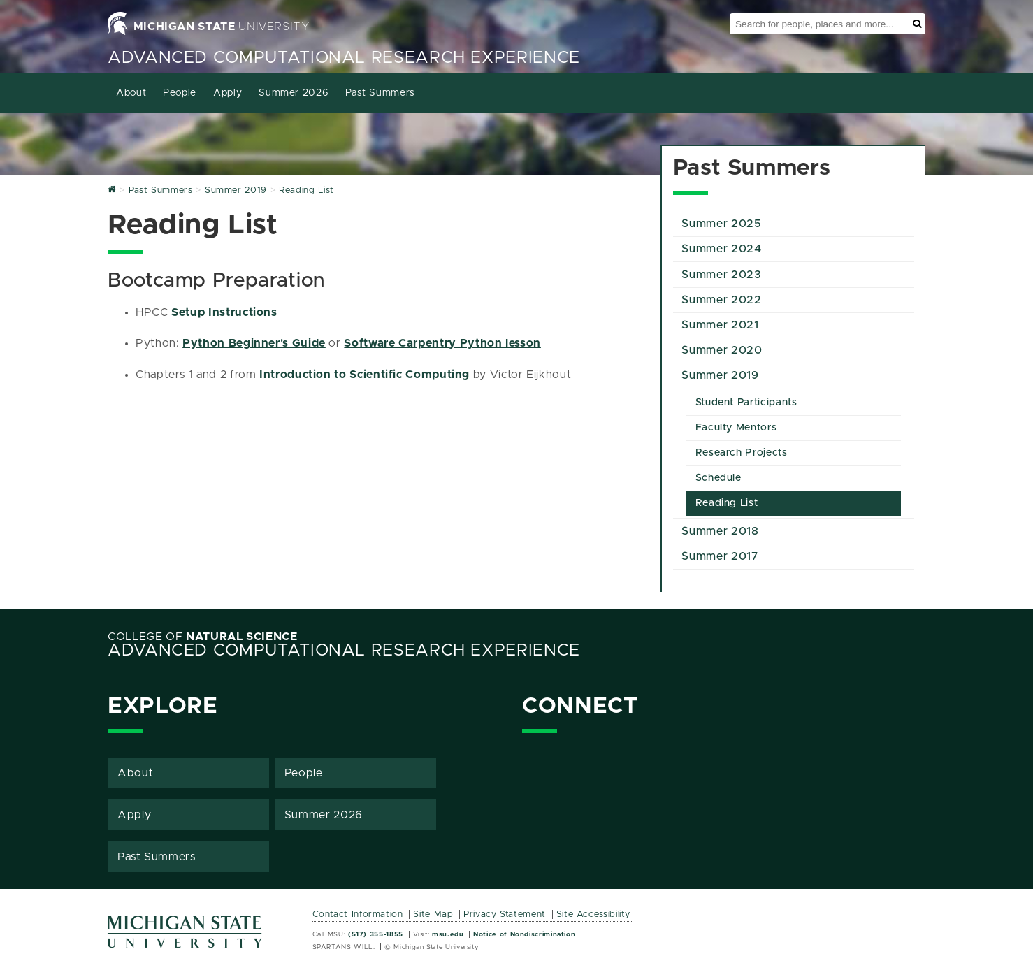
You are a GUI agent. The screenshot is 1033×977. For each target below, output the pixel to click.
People (179, 93)
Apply (227, 93)
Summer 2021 (719, 325)
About (131, 93)
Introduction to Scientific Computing (364, 374)
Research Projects (741, 453)
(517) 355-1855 (375, 934)
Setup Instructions (224, 312)
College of (203, 636)
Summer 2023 (721, 274)
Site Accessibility (593, 914)
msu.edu (447, 934)
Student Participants (746, 402)
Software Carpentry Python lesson (442, 343)
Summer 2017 (719, 556)
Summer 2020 (721, 350)
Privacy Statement (504, 914)
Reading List (726, 503)
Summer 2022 (721, 299)
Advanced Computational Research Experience (344, 58)
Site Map (433, 914)
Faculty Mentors (736, 428)
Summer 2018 (719, 531)
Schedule (718, 478)
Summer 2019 (719, 375)
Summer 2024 (721, 248)
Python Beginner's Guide (254, 343)
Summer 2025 (721, 223)
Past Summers (380, 93)
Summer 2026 (293, 93)
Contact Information (357, 914)
